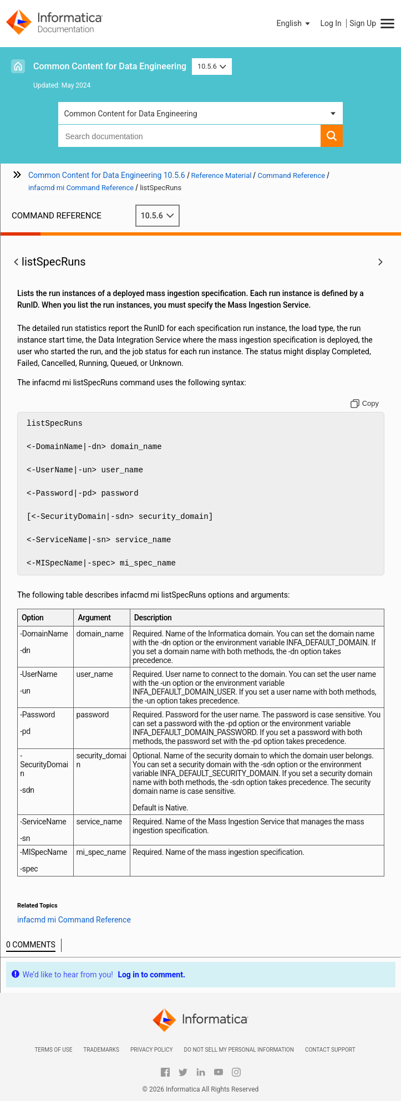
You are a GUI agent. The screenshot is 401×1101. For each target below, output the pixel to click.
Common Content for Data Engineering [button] (130, 113)
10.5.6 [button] (211, 66)
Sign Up (362, 23)
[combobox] (189, 136)
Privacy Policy (151, 1050)
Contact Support (330, 1050)
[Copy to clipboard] (364, 403)
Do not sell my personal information (238, 1050)
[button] (294, 23)
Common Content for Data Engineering (109, 66)
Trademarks (101, 1050)
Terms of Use (53, 1050)
